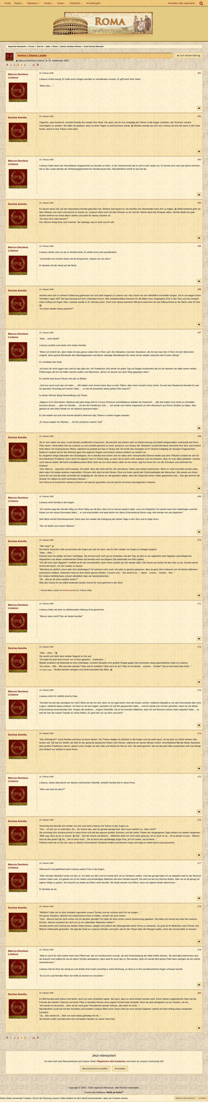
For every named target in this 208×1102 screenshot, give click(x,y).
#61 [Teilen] (199, 73)
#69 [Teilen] (199, 496)
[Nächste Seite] (38, 65)
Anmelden (120, 1068)
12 (33, 65)
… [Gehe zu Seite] (29, 65)
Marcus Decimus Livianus (31, 60)
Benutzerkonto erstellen (95, 1068)
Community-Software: (104, 1092)
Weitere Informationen (185, 1098)
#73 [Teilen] (199, 690)
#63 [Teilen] (199, 159)
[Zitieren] (199, 108)
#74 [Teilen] (199, 733)
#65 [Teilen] (199, 246)
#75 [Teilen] (199, 776)
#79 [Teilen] (199, 949)
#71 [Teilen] (199, 603)
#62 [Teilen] (199, 116)
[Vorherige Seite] (7, 65)
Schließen (202, 1098)
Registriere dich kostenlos (111, 1061)
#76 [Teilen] (199, 820)
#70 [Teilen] (199, 540)
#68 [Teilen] (199, 436)
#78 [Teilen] (199, 906)
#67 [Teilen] (199, 332)
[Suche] (201, 3)
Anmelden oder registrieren (181, 3)
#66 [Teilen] (199, 289)
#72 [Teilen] (199, 647)
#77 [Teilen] (199, 863)
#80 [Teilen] (199, 993)
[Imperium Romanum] (104, 25)
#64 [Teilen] (199, 203)
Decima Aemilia (69, 590)
